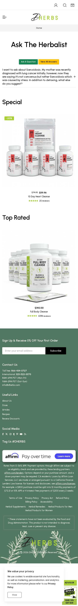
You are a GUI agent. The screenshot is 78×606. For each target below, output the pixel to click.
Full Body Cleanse (39, 311)
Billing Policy (31, 501)
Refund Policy (62, 498)
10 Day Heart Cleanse (39, 196)
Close (14, 595)
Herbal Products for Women (39, 510)
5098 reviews (44, 316)
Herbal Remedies (37, 506)
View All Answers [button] (48, 61)
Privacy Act (47, 498)
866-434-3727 (19, 370)
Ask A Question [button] (28, 61)
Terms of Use (15, 498)
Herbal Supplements (16, 506)
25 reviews (44, 201)
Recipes (6, 414)
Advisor (69, 582)
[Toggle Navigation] (4, 17)
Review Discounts (11, 418)
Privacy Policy (32, 498)
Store (5, 405)
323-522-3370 (23, 374)
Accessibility (46, 501)
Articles (6, 409)
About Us (7, 400)
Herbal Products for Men (60, 506)
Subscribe (55, 350)
